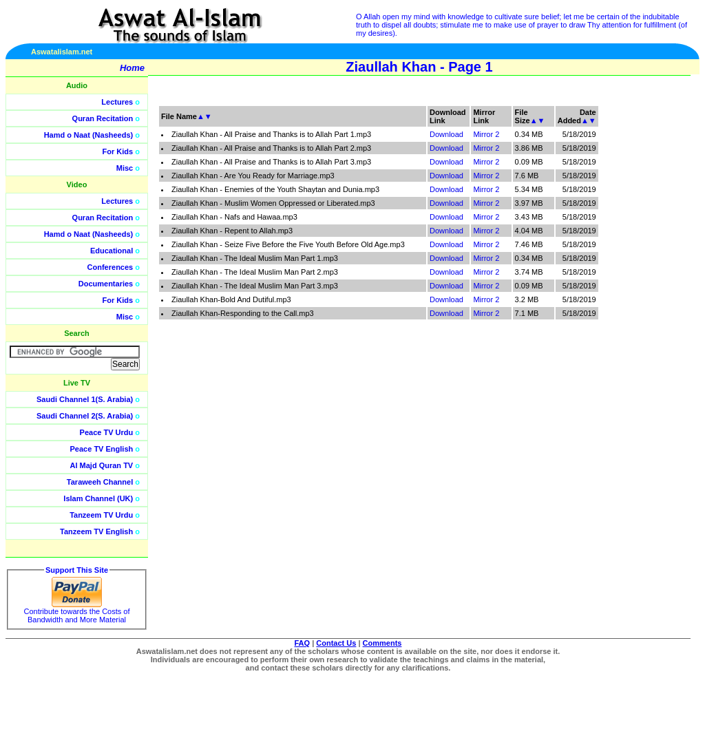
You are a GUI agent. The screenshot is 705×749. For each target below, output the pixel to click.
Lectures (117, 102)
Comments (382, 643)
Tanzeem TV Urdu (101, 515)
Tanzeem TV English (96, 531)
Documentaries (105, 283)
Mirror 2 (486, 134)
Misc (124, 168)
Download (446, 134)
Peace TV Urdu (107, 432)
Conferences (110, 267)
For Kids (118, 151)
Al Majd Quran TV (102, 465)
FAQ (303, 643)
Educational (111, 250)
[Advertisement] (640, 309)
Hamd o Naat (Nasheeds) (89, 135)
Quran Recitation (103, 118)
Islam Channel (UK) (98, 498)
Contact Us (336, 643)
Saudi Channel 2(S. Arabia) (84, 416)
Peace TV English (102, 449)
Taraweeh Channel (100, 482)
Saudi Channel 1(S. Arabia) (84, 399)
